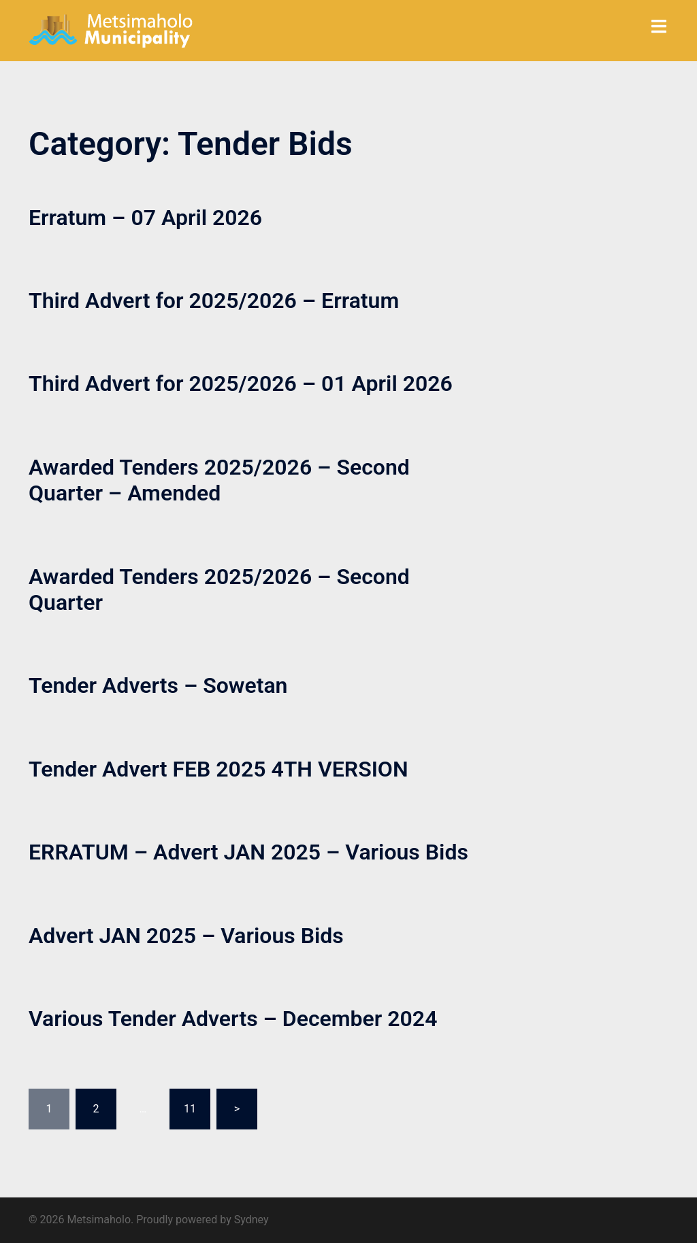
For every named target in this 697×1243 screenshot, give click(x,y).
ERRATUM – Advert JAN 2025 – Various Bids (248, 852)
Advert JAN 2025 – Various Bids (186, 936)
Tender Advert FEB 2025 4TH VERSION (218, 769)
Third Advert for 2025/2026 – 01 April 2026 (241, 383)
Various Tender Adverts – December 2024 (233, 1019)
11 (190, 1108)
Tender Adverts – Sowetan (158, 685)
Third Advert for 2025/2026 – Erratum (214, 300)
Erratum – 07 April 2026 (145, 218)
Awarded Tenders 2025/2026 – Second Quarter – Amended (219, 480)
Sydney (251, 1219)
